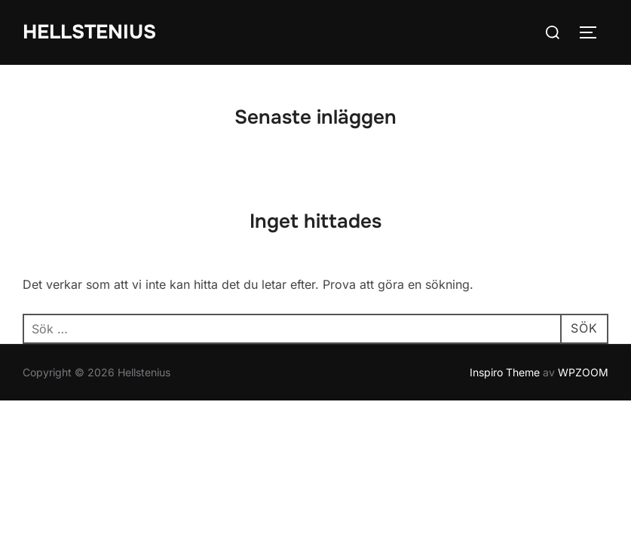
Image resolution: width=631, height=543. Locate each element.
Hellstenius (89, 32)
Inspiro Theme (505, 372)
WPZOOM (583, 372)
